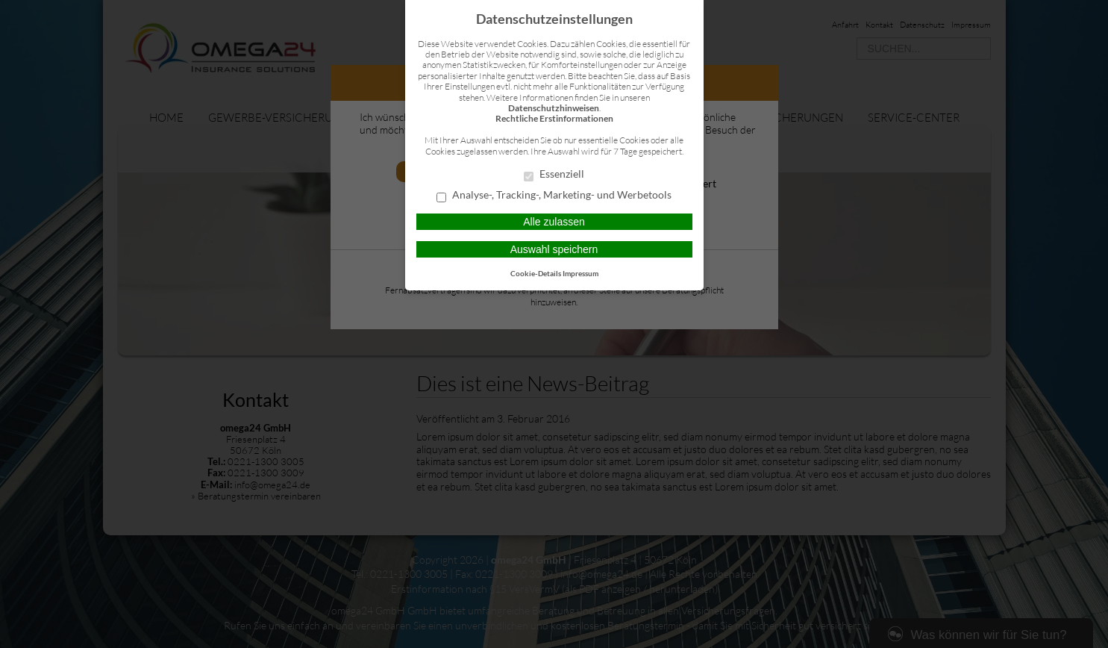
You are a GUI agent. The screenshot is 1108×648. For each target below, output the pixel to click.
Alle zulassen (554, 222)
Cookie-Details (535, 273)
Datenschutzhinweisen (553, 107)
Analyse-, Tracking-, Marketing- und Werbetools (554, 195)
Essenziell (554, 174)
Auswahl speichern (554, 249)
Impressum (580, 273)
